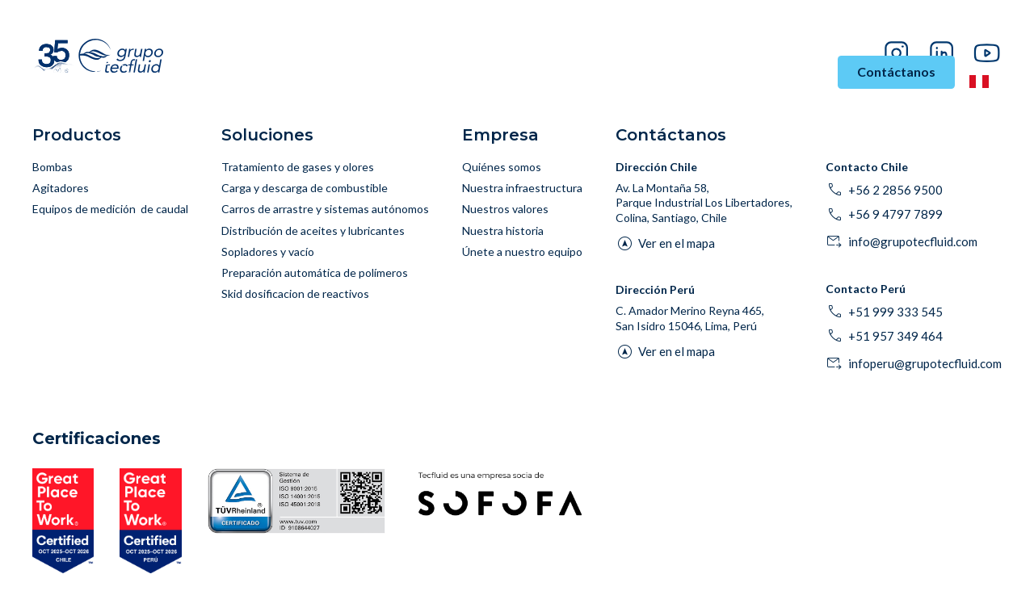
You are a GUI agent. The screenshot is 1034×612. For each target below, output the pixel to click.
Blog (920, 29)
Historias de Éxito (686, 81)
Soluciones (379, 72)
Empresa (788, 72)
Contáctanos (896, 71)
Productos (466, 72)
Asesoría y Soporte (562, 81)
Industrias (283, 72)
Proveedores (973, 29)
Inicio (214, 72)
